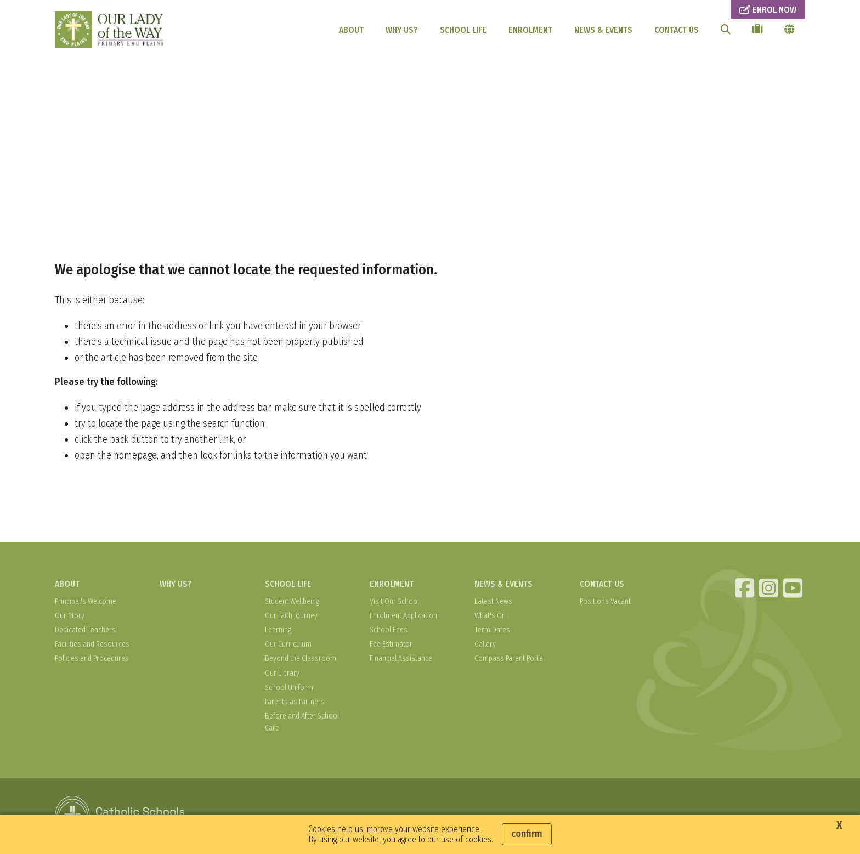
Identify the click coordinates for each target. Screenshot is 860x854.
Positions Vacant (605, 601)
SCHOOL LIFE (463, 30)
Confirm (526, 834)
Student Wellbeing (292, 601)
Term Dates (492, 630)
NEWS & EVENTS (603, 30)
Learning (278, 630)
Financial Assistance (401, 658)
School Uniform (289, 687)
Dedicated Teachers (85, 630)
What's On (490, 615)
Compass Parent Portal (509, 658)
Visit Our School (394, 601)
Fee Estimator (391, 644)
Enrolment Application (403, 615)
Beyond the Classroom (300, 658)
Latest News (493, 601)
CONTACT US (676, 30)
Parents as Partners (295, 701)
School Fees (389, 630)
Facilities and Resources (92, 644)
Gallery (485, 644)
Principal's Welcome (85, 601)
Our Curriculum (288, 644)
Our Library (282, 673)
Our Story (69, 615)
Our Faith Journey (291, 615)
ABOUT (351, 30)
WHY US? (402, 30)
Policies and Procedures (92, 658)
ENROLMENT (530, 30)
